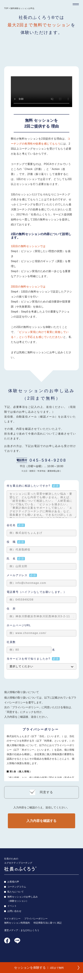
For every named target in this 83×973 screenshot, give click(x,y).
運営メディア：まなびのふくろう (21, 931)
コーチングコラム (16, 887)
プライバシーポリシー (36, 919)
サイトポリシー (12, 919)
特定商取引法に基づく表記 (48, 924)
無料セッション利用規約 (17, 924)
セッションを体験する (38, 966)
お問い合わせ (14, 912)
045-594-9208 (48, 460)
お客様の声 (13, 882)
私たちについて (15, 893)
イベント (12, 907)
